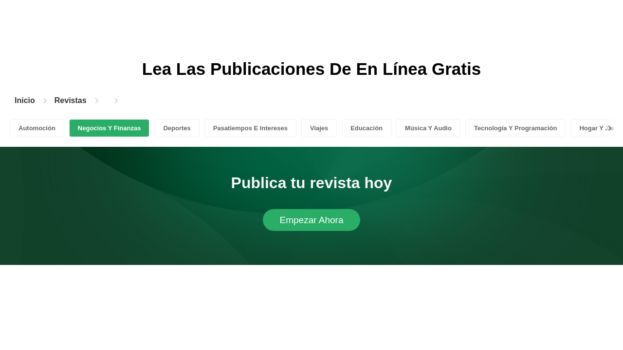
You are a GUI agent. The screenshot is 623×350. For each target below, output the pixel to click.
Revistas (71, 100)
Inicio (25, 100)
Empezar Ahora (312, 220)
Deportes (176, 128)
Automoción (36, 128)
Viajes (319, 128)
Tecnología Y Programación (515, 128)
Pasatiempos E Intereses (250, 128)
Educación (366, 128)
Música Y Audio (428, 128)
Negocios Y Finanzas (109, 128)
